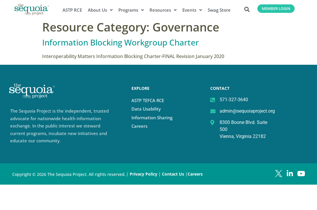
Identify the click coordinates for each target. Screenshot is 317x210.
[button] (247, 9)
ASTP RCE (72, 10)
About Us (100, 10)
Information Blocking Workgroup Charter (120, 42)
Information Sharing (151, 117)
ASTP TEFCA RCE (147, 100)
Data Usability (146, 109)
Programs (131, 10)
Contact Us (173, 174)
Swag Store (219, 10)
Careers (139, 126)
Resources (163, 10)
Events (192, 10)
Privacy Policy (143, 174)
